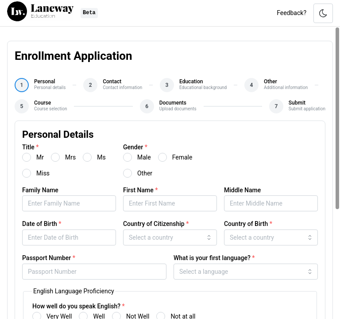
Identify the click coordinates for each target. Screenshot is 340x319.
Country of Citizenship (156, 223)
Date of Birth (42, 223)
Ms (101, 157)
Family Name (40, 190)
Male (144, 157)
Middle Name (242, 190)
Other (144, 173)
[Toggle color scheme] (323, 13)
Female (182, 157)
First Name (140, 190)
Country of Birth (248, 223)
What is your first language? (214, 257)
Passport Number (48, 257)
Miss (43, 173)
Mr (40, 157)
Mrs (70, 157)
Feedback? (291, 12)
